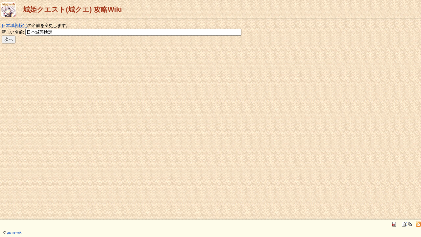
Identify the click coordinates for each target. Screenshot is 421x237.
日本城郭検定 (14, 25)
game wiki (14, 232)
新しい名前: (13, 32)
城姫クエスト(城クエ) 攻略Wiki (72, 9)
